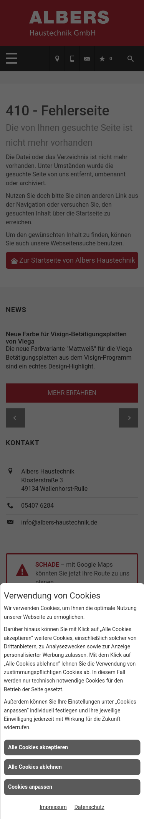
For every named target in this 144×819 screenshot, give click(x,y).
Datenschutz (89, 807)
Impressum (53, 807)
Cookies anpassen (30, 787)
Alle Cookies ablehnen (35, 767)
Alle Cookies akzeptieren (38, 747)
